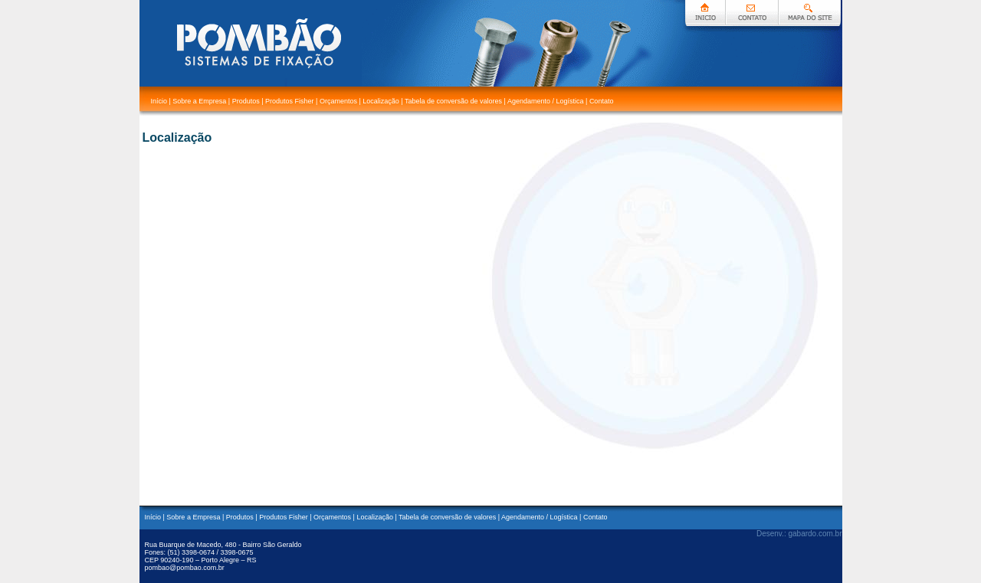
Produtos (246, 101)
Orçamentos (338, 101)
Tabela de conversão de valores (453, 101)
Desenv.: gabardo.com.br (799, 533)
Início (158, 101)
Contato (601, 101)
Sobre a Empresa (199, 101)
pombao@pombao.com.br (185, 568)
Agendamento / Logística (546, 101)
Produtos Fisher (289, 101)
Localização (381, 101)
